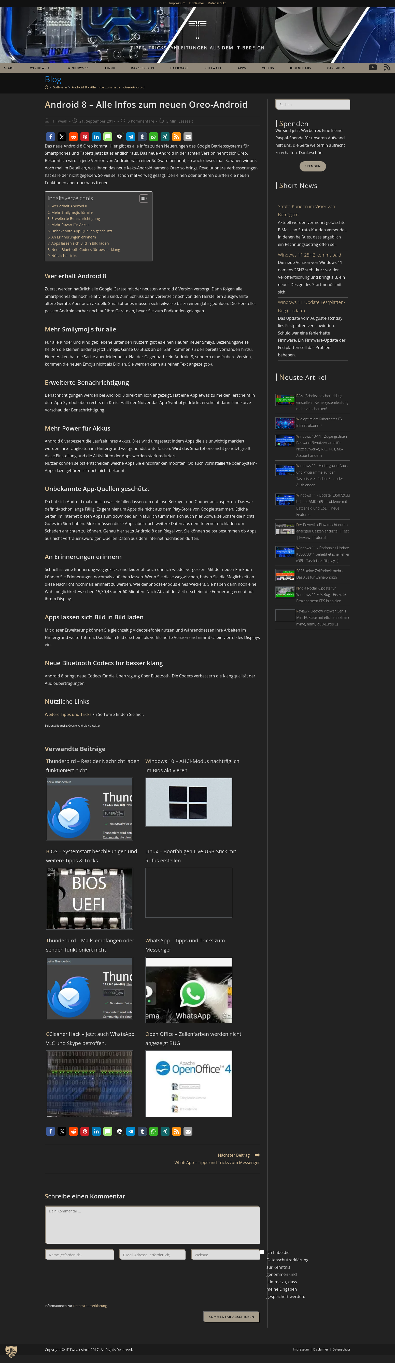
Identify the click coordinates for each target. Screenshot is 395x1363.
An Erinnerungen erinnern (73, 237)
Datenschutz (217, 3)
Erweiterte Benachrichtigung (75, 218)
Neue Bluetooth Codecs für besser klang (85, 249)
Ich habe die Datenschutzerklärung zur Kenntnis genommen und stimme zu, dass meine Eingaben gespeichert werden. (287, 1274)
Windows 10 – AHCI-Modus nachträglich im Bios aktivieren (192, 766)
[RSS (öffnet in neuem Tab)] (387, 67)
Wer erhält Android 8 (69, 206)
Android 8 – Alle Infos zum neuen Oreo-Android (108, 87)
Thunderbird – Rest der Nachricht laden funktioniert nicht (92, 766)
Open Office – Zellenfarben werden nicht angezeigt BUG (193, 1039)
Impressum (177, 3)
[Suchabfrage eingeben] (312, 104)
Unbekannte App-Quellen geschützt (81, 231)
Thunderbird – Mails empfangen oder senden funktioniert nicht (90, 945)
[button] (50, 136)
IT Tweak (59, 121)
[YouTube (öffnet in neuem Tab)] (372, 67)
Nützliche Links (64, 255)
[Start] (46, 87)
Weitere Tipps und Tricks (68, 714)
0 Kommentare (141, 121)
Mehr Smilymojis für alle (72, 212)
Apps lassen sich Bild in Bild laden (80, 243)
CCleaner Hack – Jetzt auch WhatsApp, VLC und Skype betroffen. (91, 1039)
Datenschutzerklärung (90, 1305)
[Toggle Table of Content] (141, 198)
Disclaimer (196, 3)
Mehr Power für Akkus (70, 224)
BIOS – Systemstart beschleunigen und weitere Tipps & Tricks (91, 856)
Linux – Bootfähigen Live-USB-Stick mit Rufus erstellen (190, 856)
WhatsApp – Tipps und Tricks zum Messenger (185, 945)
